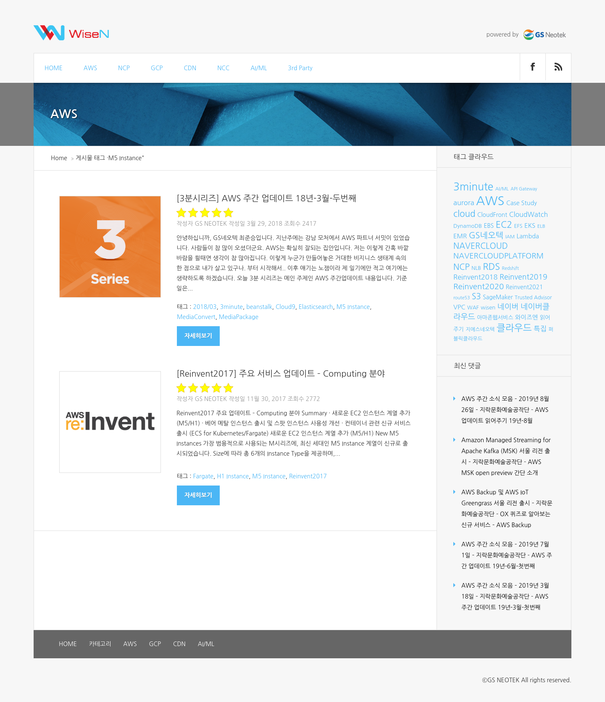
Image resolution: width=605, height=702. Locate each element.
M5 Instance (353, 307)
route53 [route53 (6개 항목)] (461, 298)
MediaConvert (196, 317)
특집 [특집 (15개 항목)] (540, 328)
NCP (124, 68)
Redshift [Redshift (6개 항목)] (510, 268)
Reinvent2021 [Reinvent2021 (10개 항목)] (524, 287)
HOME (54, 68)
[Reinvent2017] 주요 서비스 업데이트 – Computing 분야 (280, 373)
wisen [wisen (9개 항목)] (488, 307)
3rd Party (300, 68)
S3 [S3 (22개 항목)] (476, 297)
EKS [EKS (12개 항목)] (529, 225)
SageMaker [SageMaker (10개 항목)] (498, 297)
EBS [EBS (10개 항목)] (489, 226)
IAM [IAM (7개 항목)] (510, 236)
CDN (190, 68)
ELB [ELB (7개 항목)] (541, 226)
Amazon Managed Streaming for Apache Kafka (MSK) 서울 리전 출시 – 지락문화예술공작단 (506, 451)
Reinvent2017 (308, 476)
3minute (231, 307)
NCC (223, 68)
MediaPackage (238, 317)
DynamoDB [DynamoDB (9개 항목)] (467, 226)
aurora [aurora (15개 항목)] (463, 202)
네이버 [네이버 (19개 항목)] (508, 307)
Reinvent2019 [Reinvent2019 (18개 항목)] (523, 277)
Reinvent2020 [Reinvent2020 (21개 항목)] (478, 286)
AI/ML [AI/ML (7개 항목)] (502, 188)
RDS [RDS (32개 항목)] (491, 266)
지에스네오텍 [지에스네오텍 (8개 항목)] (480, 329)
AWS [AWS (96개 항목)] (490, 201)
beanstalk (259, 307)
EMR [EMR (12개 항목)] (460, 236)
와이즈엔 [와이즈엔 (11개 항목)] (526, 317)
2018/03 (204, 307)
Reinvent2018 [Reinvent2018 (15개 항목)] (475, 277)
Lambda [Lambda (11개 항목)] (528, 236)
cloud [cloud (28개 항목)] (464, 213)
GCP (157, 68)
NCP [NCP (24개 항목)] (461, 267)
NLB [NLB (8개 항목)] (476, 268)
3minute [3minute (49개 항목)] (473, 187)
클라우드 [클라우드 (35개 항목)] (514, 328)
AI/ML (258, 68)
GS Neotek (211, 224)
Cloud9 (285, 307)
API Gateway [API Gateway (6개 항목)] (523, 189)
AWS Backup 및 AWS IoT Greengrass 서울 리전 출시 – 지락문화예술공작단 (506, 503)
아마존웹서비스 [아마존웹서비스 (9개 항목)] (495, 317)
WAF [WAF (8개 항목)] (473, 307)
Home (59, 158)
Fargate (203, 476)
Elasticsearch (316, 307)
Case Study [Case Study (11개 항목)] (521, 203)
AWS (90, 68)
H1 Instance (233, 476)
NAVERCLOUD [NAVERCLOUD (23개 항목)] (480, 246)
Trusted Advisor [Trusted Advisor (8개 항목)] (533, 297)
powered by (527, 34)
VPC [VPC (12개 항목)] (459, 307)
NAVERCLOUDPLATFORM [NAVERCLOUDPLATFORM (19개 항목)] (498, 256)
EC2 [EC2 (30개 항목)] (504, 224)
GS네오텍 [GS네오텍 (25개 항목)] (486, 235)
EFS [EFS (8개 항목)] (518, 226)
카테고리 (100, 644)
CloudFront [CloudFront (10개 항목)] (492, 215)
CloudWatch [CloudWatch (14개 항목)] (528, 214)
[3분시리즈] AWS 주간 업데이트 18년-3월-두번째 (266, 198)
